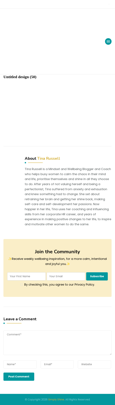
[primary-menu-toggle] (108, 41)
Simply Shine (56, 399)
